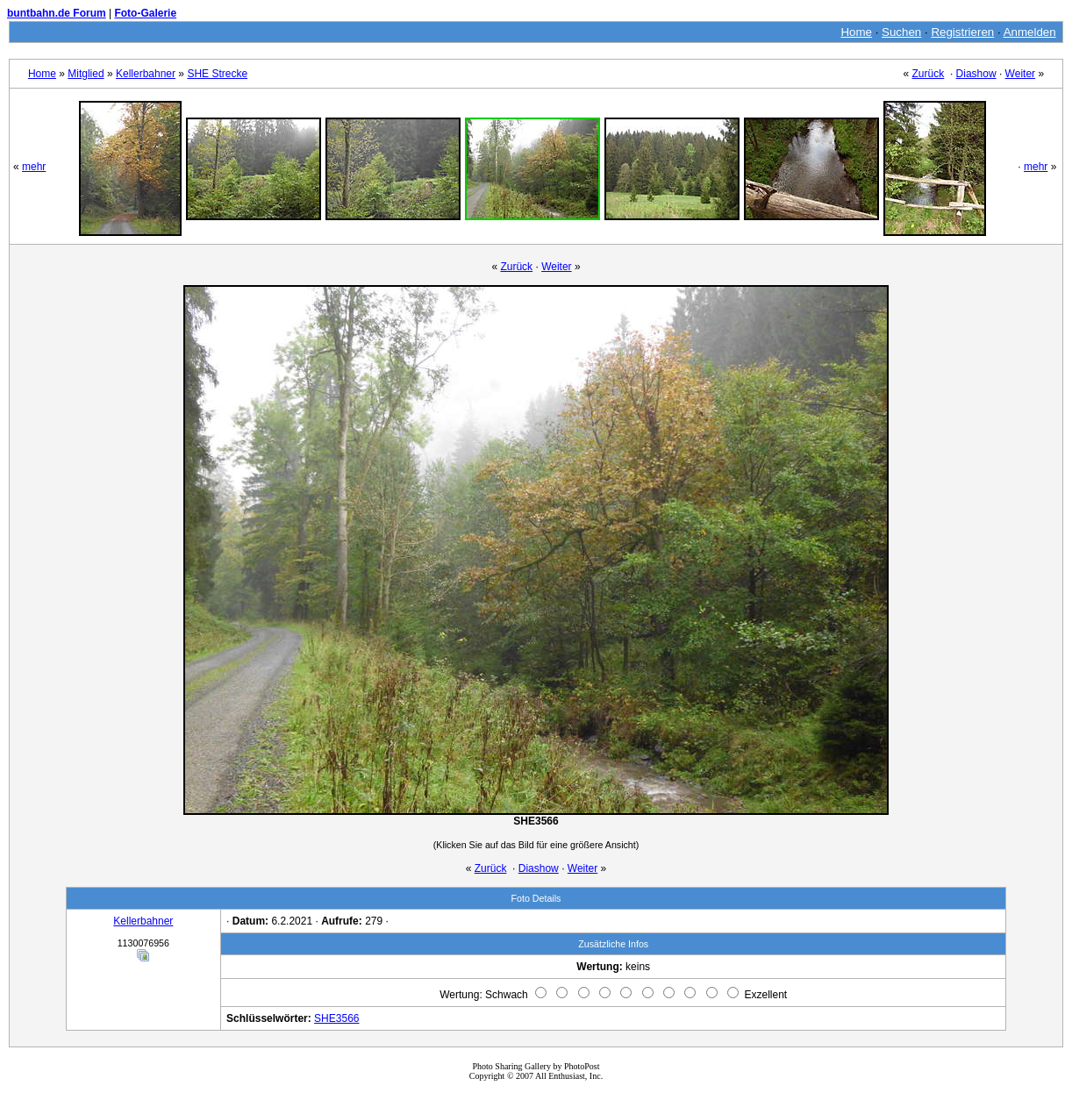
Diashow (976, 74)
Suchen (901, 32)
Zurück (928, 74)
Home (856, 32)
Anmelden (1030, 32)
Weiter (1020, 74)
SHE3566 (336, 1018)
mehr (34, 167)
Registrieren (962, 32)
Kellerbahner (145, 74)
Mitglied (86, 74)
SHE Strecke (217, 74)
